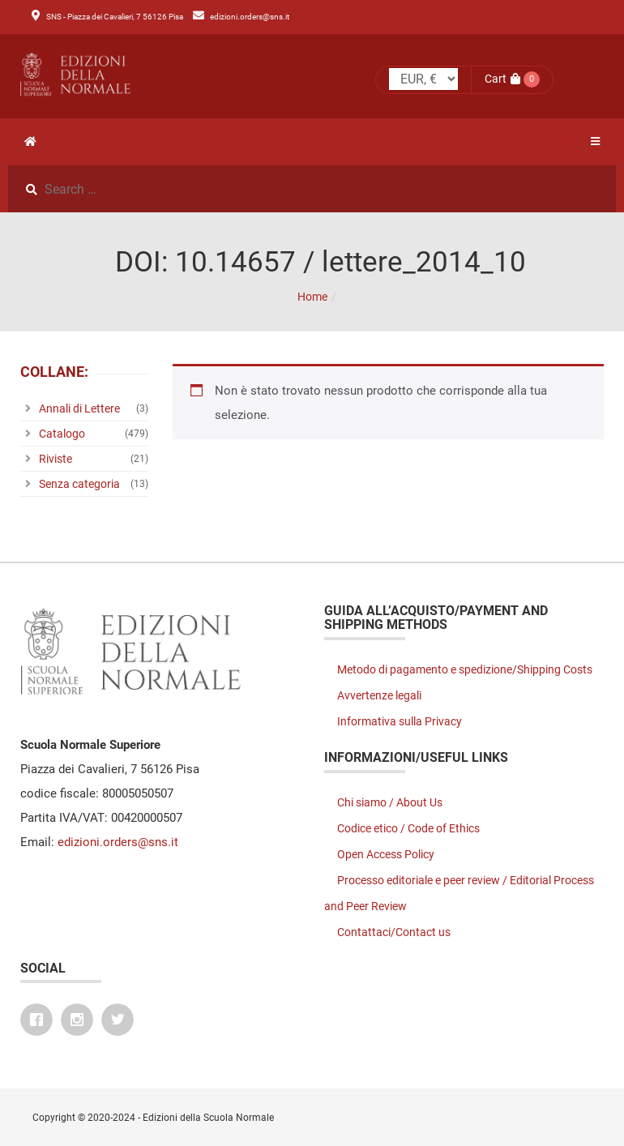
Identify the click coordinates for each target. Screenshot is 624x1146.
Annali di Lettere (79, 408)
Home (312, 296)
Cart (502, 78)
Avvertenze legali (379, 695)
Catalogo (62, 433)
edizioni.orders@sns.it (249, 16)
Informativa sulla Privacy (399, 721)
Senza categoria (79, 483)
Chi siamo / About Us (389, 802)
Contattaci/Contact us (394, 932)
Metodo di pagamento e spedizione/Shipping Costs (464, 669)
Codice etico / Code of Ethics (408, 828)
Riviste (55, 458)
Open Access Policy (385, 854)
